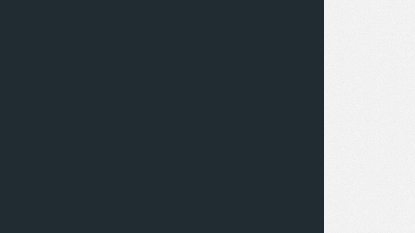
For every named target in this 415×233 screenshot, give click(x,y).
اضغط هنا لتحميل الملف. (308, 41)
